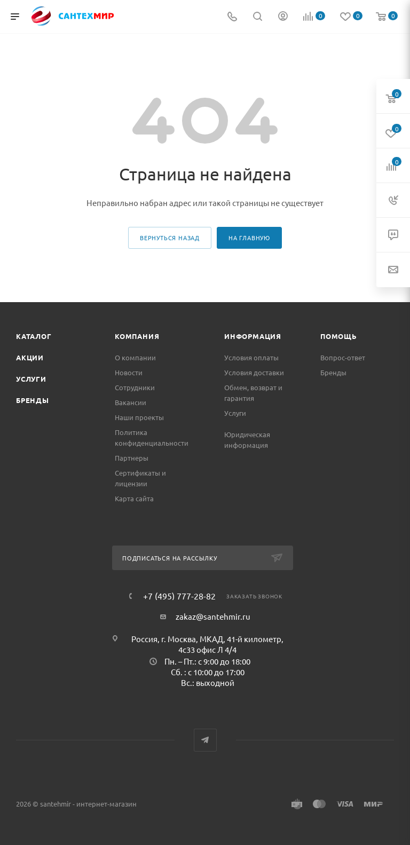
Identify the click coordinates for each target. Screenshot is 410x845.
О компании (135, 357)
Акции (30, 357)
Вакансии (130, 402)
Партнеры (131, 457)
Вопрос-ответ (342, 357)
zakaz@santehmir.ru (213, 616)
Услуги (31, 378)
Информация (252, 336)
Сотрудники (135, 387)
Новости (129, 372)
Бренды (32, 400)
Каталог (34, 336)
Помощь (338, 336)
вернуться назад (170, 237)
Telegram (205, 740)
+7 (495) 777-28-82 (179, 595)
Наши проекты (139, 417)
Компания (137, 336)
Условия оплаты (251, 357)
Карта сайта (134, 498)
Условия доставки (254, 372)
